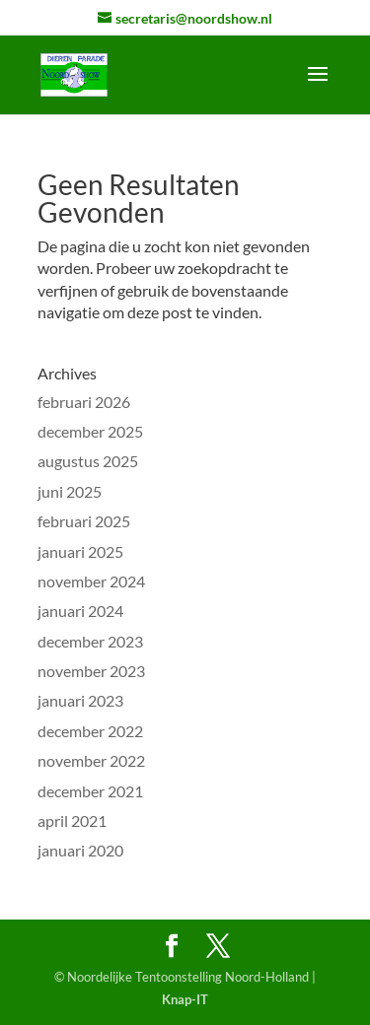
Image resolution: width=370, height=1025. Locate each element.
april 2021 (72, 820)
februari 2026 (83, 401)
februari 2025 (83, 521)
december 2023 (90, 641)
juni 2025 (69, 491)
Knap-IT (185, 999)
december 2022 (90, 730)
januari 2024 (80, 610)
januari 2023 (80, 700)
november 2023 (91, 670)
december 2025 (90, 431)
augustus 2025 (87, 460)
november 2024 (91, 581)
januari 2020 (80, 850)
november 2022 (91, 760)
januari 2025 (80, 551)
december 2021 (90, 791)
